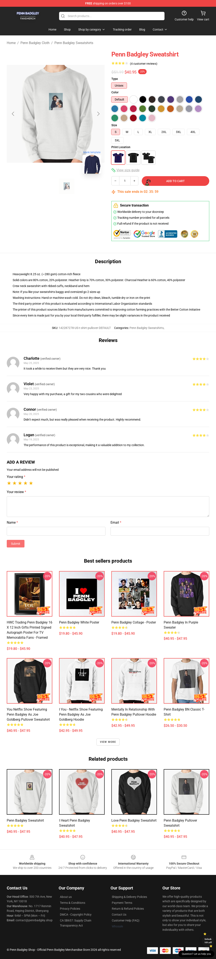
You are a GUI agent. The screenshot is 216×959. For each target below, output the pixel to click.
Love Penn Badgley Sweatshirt (134, 820)
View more (108, 741)
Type (114, 78)
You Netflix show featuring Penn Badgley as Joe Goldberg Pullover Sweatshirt (28, 714)
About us (66, 897)
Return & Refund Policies (128, 908)
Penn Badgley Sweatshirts (73, 43)
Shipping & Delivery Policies (129, 897)
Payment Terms (122, 902)
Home (11, 43)
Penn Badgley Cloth (35, 43)
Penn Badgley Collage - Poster (133, 622)
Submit (15, 543)
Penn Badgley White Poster (79, 622)
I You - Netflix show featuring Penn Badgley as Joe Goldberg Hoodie (81, 714)
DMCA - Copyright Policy (76, 914)
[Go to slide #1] (45, 186)
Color (115, 92)
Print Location (120, 147)
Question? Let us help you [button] (196, 953)
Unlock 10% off (208, 941)
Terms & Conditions (72, 902)
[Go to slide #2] (67, 186)
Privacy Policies (70, 908)
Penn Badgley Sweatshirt (25, 820)
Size (114, 125)
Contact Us (119, 914)
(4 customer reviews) (143, 63)
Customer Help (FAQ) (125, 920)
